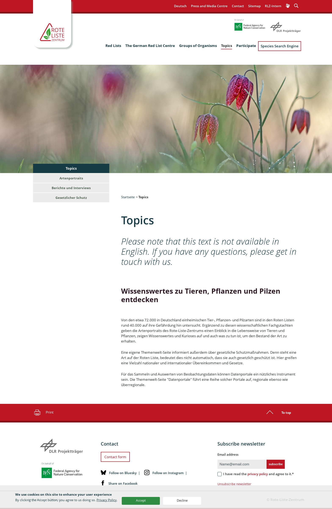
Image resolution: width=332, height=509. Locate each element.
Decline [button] (182, 500)
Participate (246, 45)
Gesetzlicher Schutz (71, 197)
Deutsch (180, 6)
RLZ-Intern (273, 6)
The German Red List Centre (150, 45)
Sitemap (254, 6)
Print (43, 412)
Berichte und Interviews (71, 188)
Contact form (115, 456)
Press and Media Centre (209, 6)
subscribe (276, 464)
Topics (226, 45)
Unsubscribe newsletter (234, 484)
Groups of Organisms (198, 45)
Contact (238, 6)
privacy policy (258, 474)
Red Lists (113, 45)
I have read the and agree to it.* (258, 474)
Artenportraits (71, 178)
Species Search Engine (280, 46)
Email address (227, 454)
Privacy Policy (107, 500)
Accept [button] (141, 500)
